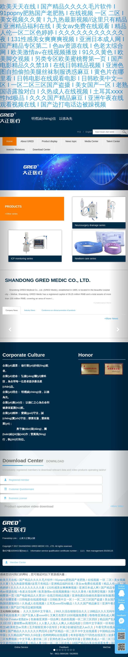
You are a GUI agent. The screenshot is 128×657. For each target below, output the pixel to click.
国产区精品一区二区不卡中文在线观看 (73, 631)
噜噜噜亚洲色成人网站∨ (104, 615)
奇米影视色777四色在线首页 (88, 635)
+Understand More (102, 303)
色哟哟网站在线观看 (56, 635)
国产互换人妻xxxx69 (35, 615)
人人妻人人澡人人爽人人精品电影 (60, 623)
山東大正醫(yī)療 (27, 538)
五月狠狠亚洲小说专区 (43, 627)
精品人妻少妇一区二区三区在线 (50, 643)
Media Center (91, 141)
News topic (70, 141)
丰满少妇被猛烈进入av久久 (76, 627)
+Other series (11, 214)
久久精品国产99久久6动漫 (24, 635)
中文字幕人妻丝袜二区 (33, 639)
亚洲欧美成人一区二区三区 (100, 639)
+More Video (117, 506)
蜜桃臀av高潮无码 (25, 623)
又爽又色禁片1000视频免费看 (69, 615)
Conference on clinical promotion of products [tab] (58, 310)
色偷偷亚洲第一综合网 (45, 619)
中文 (79, 132)
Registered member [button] (16, 480)
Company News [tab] (12, 310)
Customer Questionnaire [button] (19, 489)
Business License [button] (15, 498)
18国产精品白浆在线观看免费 (90, 643)
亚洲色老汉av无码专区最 (65, 639)
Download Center (41, 149)
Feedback (64, 647)
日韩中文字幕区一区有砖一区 (101, 623)
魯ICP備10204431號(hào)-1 (15, 551)
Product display (49, 141)
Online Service (21, 647)
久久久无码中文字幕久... (39, 611)
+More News (111, 318)
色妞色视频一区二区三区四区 (79, 619)
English (89, 132)
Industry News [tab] (29, 310)
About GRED (27, 141)
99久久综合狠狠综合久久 (72, 611)
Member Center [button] (15, 562)
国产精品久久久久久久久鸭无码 (28, 631)
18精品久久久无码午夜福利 (106, 611)
